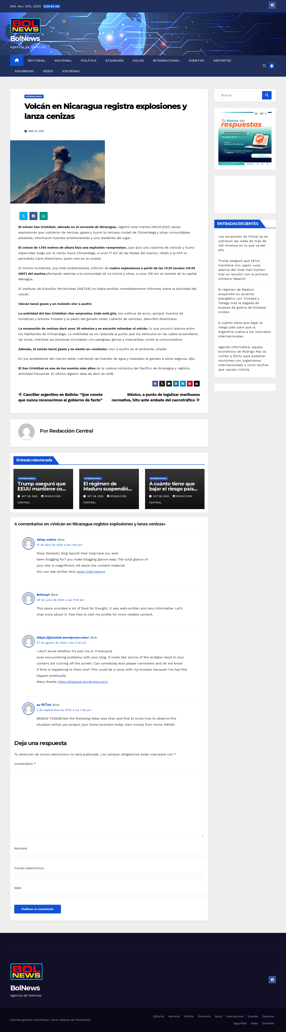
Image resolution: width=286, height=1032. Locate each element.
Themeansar (83, 1019)
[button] (264, 66)
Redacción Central (71, 431)
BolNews (25, 38)
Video (48, 71)
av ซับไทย (44, 705)
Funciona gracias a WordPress (30, 1019)
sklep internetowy (91, 572)
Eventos (197, 60)
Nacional (63, 60)
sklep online (46, 539)
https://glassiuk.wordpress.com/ (63, 637)
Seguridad (24, 71)
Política (89, 60)
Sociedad (71, 71)
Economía (115, 60)
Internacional (166, 60)
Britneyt (43, 595)
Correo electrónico (29, 868)
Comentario (25, 764)
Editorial (37, 60)
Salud (138, 60)
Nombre (20, 848)
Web (17, 888)
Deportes (222, 60)
